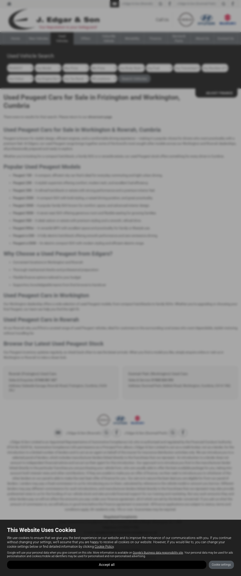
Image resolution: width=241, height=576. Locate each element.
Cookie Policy (104, 546)
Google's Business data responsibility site (158, 552)
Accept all (107, 564)
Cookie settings (221, 564)
